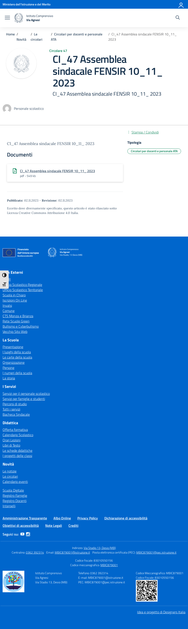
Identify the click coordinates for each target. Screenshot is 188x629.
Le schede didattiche (17, 450)
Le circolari (10, 476)
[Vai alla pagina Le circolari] (36, 37)
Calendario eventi (15, 481)
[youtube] (22, 534)
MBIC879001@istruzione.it (72, 552)
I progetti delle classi (17, 455)
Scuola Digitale (13, 490)
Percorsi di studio (15, 404)
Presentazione (13, 346)
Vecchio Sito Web (15, 331)
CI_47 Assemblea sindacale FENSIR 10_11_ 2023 (57, 171)
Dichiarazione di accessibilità (125, 518)
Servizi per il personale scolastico (26, 393)
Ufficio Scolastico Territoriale (23, 289)
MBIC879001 (109, 565)
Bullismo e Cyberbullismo (21, 326)
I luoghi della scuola (17, 352)
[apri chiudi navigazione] (7, 18)
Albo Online (62, 518)
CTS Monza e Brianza (18, 316)
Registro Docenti (15, 500)
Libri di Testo (11, 445)
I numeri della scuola (17, 372)
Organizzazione (14, 362)
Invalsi (7, 305)
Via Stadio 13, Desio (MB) (100, 548)
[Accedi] (181, 4)
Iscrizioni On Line (15, 300)
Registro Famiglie (15, 495)
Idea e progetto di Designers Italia (161, 612)
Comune (9, 310)
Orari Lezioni (11, 440)
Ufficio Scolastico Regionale (22, 284)
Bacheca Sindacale (16, 414)
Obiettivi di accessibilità (21, 525)
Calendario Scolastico (18, 434)
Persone (8, 367)
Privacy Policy (87, 518)
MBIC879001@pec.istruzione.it (156, 552)
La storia (9, 378)
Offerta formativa (15, 429)
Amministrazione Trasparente (25, 518)
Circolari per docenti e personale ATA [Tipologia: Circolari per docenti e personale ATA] (154, 151)
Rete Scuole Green (16, 321)
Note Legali (53, 525)
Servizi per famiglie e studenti (24, 398)
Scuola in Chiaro (14, 295)
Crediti (73, 525)
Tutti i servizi (11, 409)
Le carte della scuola (17, 357)
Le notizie (10, 471)
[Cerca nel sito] (177, 18)
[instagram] (28, 534)
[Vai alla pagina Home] (10, 34)
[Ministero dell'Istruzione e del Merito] (26, 4)
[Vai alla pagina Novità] (21, 39)
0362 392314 (35, 552)
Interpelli (9, 506)
